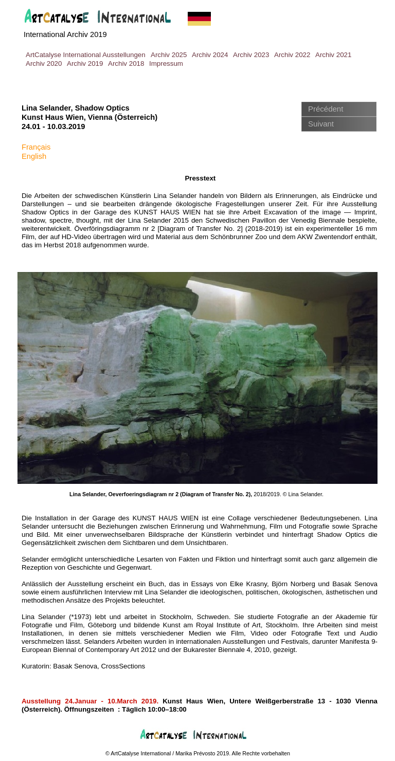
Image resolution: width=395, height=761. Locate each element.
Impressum (166, 63)
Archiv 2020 (44, 63)
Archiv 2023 (251, 55)
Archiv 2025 (169, 55)
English (34, 156)
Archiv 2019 (85, 63)
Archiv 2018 (126, 63)
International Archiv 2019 (65, 34)
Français (36, 147)
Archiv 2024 (210, 55)
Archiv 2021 (333, 55)
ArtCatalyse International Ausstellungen (86, 55)
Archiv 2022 (292, 55)
